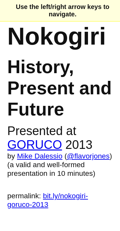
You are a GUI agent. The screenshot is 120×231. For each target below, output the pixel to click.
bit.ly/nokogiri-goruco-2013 (47, 200)
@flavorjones (88, 156)
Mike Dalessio (39, 156)
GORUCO (34, 144)
